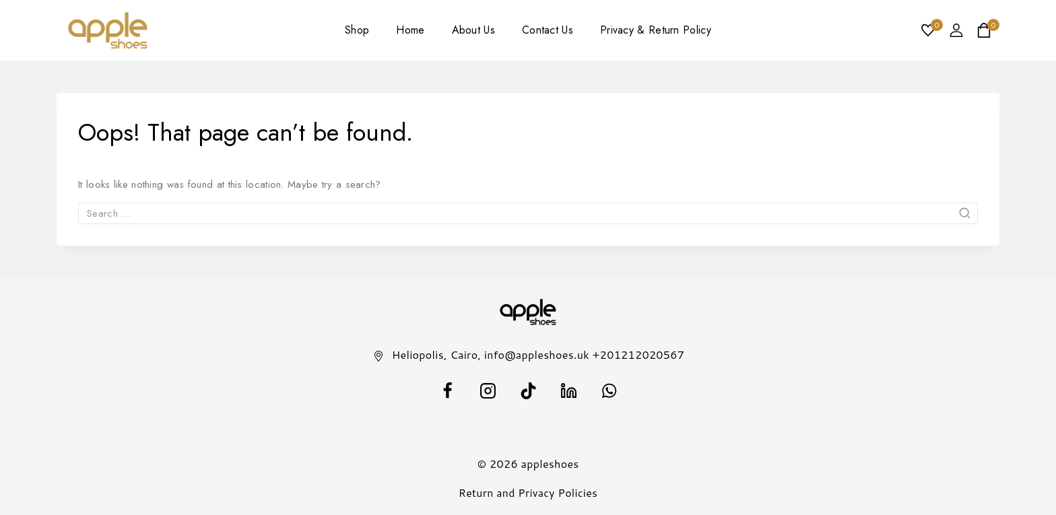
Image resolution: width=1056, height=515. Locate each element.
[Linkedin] (568, 390)
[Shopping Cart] (988, 30)
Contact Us (547, 30)
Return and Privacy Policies (528, 492)
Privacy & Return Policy (655, 30)
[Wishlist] (928, 30)
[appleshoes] (108, 30)
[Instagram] (487, 390)
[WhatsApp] (609, 390)
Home (410, 30)
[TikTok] (528, 390)
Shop (357, 30)
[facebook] (447, 390)
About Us (473, 30)
